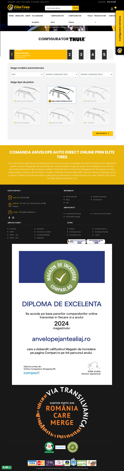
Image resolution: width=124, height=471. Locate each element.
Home (11, 16)
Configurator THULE (74, 19)
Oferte (72, 229)
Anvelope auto (75, 232)
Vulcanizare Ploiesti (37, 19)
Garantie (40, 229)
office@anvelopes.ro (27, 212)
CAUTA (75, 8)
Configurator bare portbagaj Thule (63, 27)
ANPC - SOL (14, 238)
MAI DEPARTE (102, 133)
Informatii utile (71, 197)
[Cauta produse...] (58, 8)
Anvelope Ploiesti (101, 232)
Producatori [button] (100, 19)
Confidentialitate (43, 235)
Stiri (67, 203)
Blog (67, 200)
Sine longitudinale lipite (61, 101)
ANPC (12, 232)
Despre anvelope (99, 197)
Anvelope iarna (101, 229)
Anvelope (19, 16)
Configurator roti (57, 19)
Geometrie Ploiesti (73, 217)
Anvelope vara (75, 235)
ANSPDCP (40, 238)
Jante (27, 16)
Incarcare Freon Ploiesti (102, 214)
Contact (113, 16)
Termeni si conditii (44, 232)
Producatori (97, 200)
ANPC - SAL (14, 235)
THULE (90, 16)
